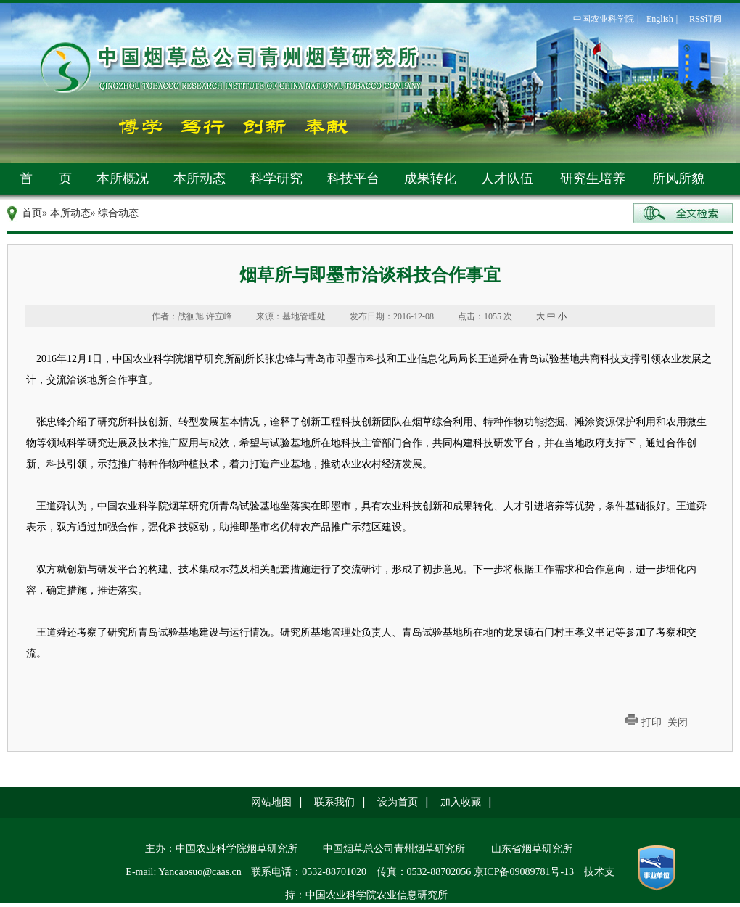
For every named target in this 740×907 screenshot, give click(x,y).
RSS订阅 (705, 19)
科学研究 (276, 178)
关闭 (677, 722)
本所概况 (122, 178)
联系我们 (334, 802)
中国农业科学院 (603, 19)
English (659, 19)
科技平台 (353, 178)
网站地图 (271, 802)
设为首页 (397, 802)
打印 (651, 722)
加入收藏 (460, 802)
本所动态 (199, 178)
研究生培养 (592, 178)
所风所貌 (678, 178)
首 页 (46, 178)
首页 (32, 213)
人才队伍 (507, 178)
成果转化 (430, 178)
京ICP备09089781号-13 (524, 871)
